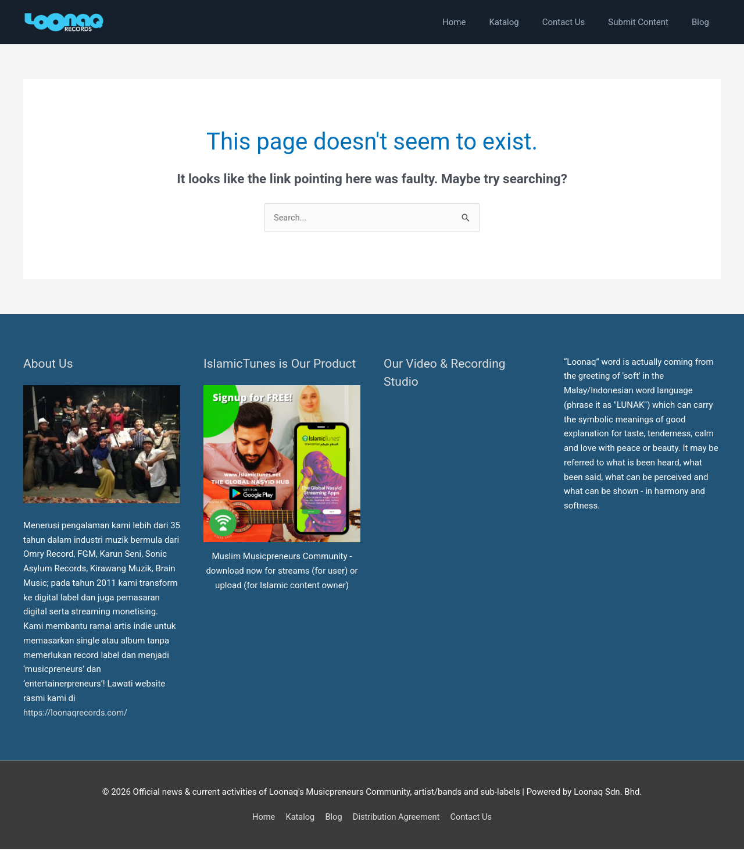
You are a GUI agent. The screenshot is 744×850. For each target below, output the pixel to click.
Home (260, 818)
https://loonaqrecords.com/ (78, 713)
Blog (332, 818)
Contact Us (473, 818)
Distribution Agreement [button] (397, 818)
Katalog (298, 818)
